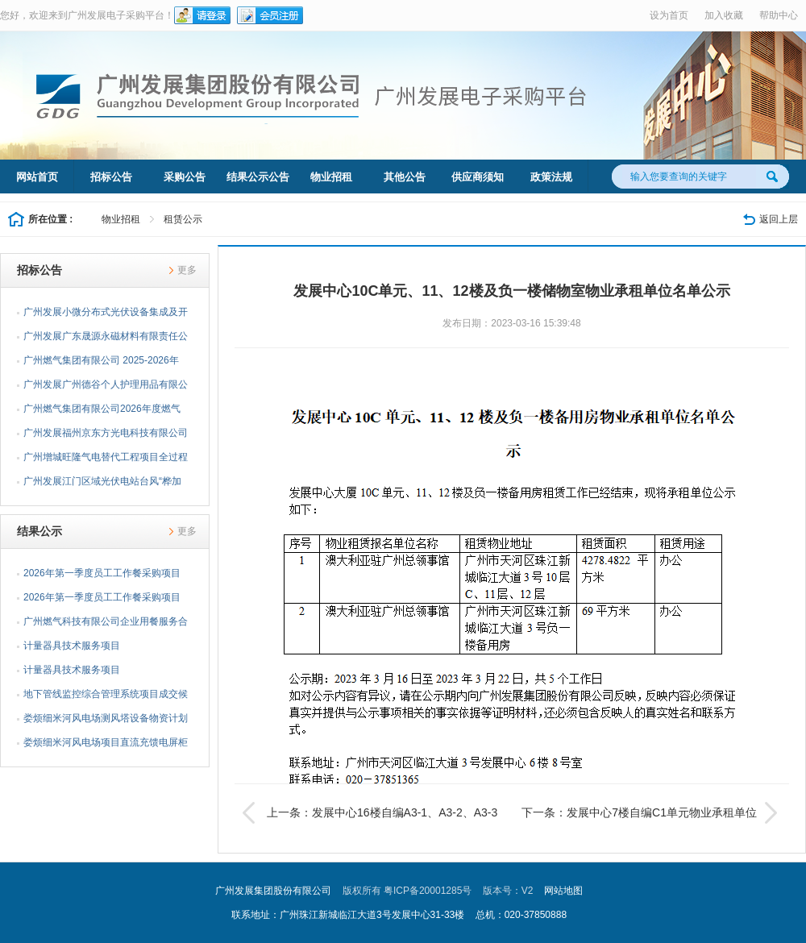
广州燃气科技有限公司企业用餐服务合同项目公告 (105, 625)
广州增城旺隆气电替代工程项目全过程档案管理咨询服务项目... (105, 460)
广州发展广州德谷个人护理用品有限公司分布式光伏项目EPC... (105, 388)
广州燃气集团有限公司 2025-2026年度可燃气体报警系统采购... (101, 363)
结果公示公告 (257, 177)
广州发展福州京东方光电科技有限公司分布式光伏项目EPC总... (105, 436)
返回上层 (778, 219)
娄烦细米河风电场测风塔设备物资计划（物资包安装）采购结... (105, 721)
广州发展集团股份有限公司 (273, 890)
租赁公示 (183, 219)
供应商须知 (477, 177)
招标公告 (111, 177)
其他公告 (405, 177)
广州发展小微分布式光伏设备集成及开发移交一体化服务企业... (105, 315)
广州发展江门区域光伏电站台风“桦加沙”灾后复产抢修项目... (102, 484)
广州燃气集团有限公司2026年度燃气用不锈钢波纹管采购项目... (102, 412)
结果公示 (39, 531)
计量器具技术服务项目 (71, 645)
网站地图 (563, 890)
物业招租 (331, 177)
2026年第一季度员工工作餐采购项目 (102, 573)
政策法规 (551, 177)
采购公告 (185, 177)
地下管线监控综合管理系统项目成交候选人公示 (105, 697)
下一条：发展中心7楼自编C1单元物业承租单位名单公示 (651, 812)
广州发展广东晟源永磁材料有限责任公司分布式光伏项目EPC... (105, 339)
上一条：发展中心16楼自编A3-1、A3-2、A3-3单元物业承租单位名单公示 (370, 812)
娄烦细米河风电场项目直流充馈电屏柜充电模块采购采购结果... (105, 745)
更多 (187, 270)
